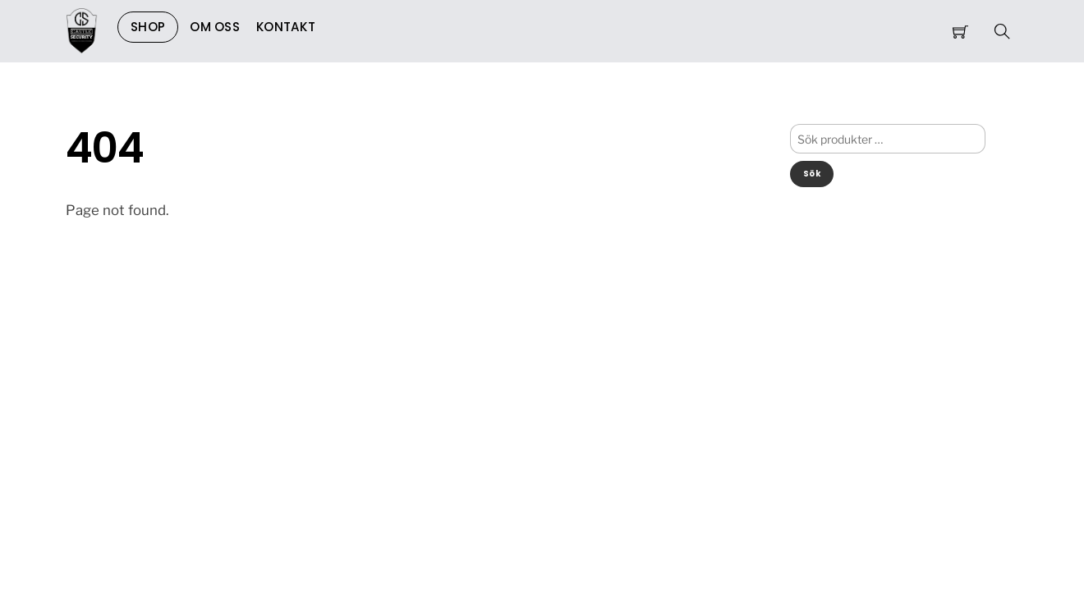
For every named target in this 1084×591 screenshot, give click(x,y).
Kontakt (285, 26)
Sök (811, 173)
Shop (148, 26)
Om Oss (215, 26)
